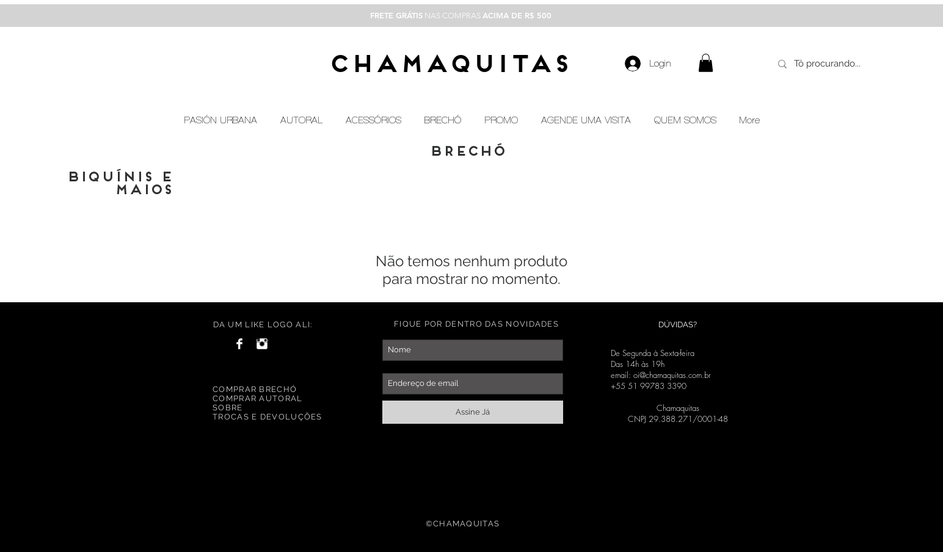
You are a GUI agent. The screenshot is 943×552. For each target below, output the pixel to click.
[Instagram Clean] (262, 343)
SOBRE (228, 407)
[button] (705, 63)
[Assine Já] (472, 412)
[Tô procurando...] (829, 63)
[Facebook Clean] (239, 343)
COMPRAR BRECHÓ (255, 389)
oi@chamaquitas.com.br (672, 374)
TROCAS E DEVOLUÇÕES (267, 416)
